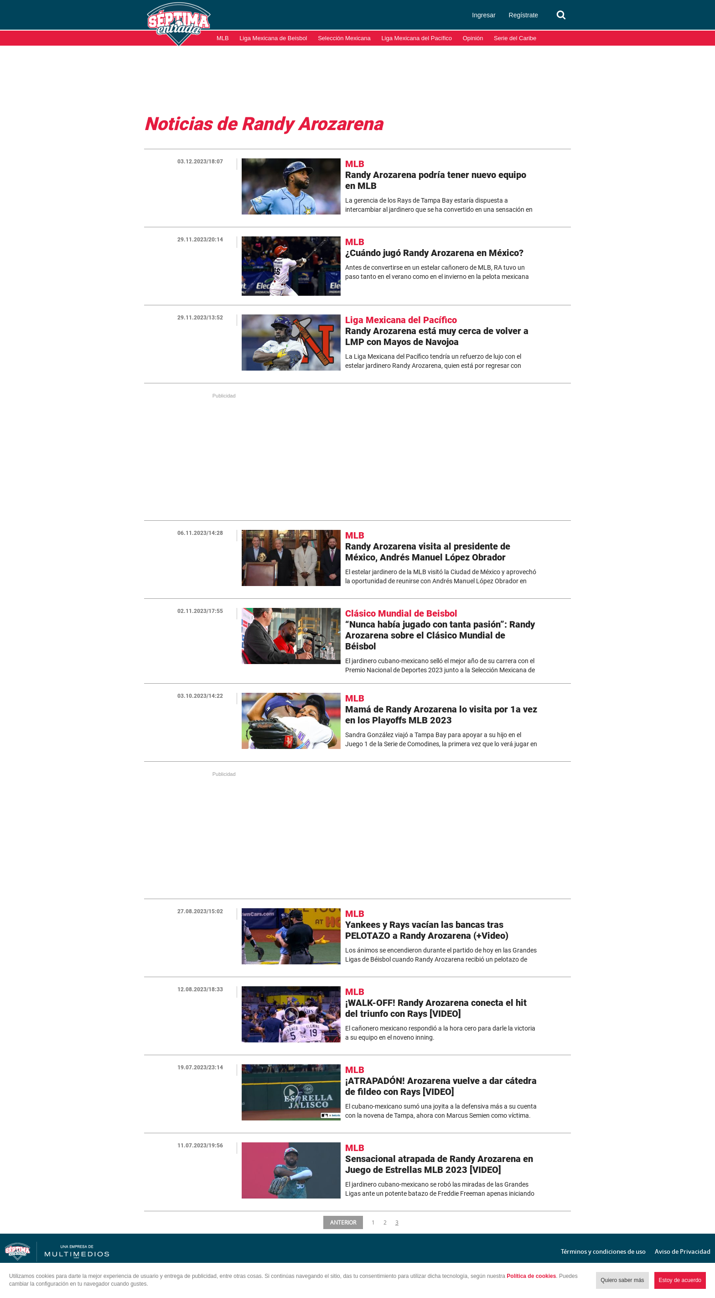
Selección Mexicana (344, 38)
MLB (223, 38)
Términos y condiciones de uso (603, 1251)
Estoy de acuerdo (680, 1280)
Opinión (473, 38)
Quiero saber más (622, 1280)
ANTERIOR (344, 1222)
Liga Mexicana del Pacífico (416, 38)
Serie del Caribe (515, 38)
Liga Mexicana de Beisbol (273, 38)
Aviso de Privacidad (682, 1251)
